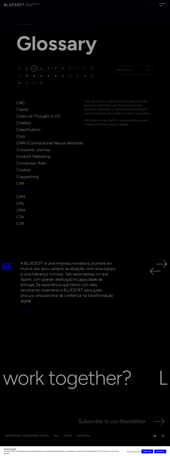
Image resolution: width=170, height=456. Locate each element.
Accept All (160, 451)
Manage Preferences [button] (133, 451)
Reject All (147, 451)
